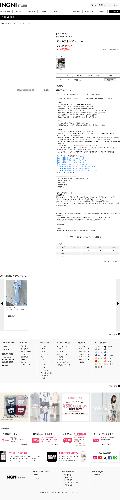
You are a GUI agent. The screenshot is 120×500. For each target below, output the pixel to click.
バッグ (43, 365)
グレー (100, 349)
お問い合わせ (68, 485)
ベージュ (101, 352)
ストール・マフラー (47, 362)
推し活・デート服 (64, 365)
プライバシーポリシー (71, 482)
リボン (60, 359)
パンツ (43, 359)
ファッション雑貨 (46, 373)
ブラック (110, 346)
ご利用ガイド (68, 477)
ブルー (100, 355)
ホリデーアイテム (64, 354)
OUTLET (6, 350)
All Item (5, 365)
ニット (43, 351)
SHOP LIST (97, 475)
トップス (12, 23)
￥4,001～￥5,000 (84, 354)
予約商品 (23, 346)
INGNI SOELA (25, 365)
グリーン (110, 352)
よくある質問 (68, 480)
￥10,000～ (82, 362)
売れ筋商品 (24, 357)
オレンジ (110, 361)
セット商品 (44, 375)
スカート (44, 357)
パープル (110, 355)
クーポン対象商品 (26, 351)
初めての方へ (68, 475)
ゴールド (110, 364)
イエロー (101, 358)
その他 (43, 378)
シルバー (101, 364)
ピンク (109, 358)
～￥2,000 (82, 346)
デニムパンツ (62, 346)
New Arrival (7, 357)
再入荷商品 (24, 349)
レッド (100, 361)
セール (23, 354)
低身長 (60, 349)
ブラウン (110, 349)
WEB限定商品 (25, 359)
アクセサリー (45, 370)
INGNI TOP (4, 23)
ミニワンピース (63, 362)
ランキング (24, 362)
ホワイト (101, 346)
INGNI (5, 346)
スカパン (61, 351)
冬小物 (60, 357)
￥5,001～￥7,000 (84, 357)
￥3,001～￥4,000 (84, 351)
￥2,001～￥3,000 (84, 349)
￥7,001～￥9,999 (84, 359)
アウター (44, 349)
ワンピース (44, 354)
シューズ (44, 367)
